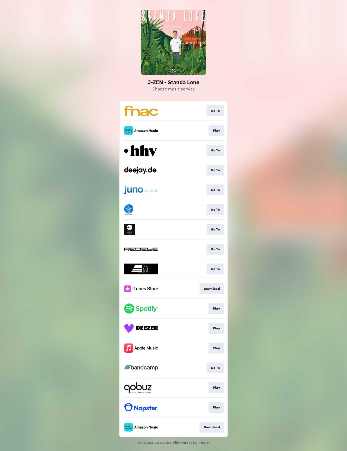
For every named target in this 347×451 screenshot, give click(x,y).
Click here (180, 442)
